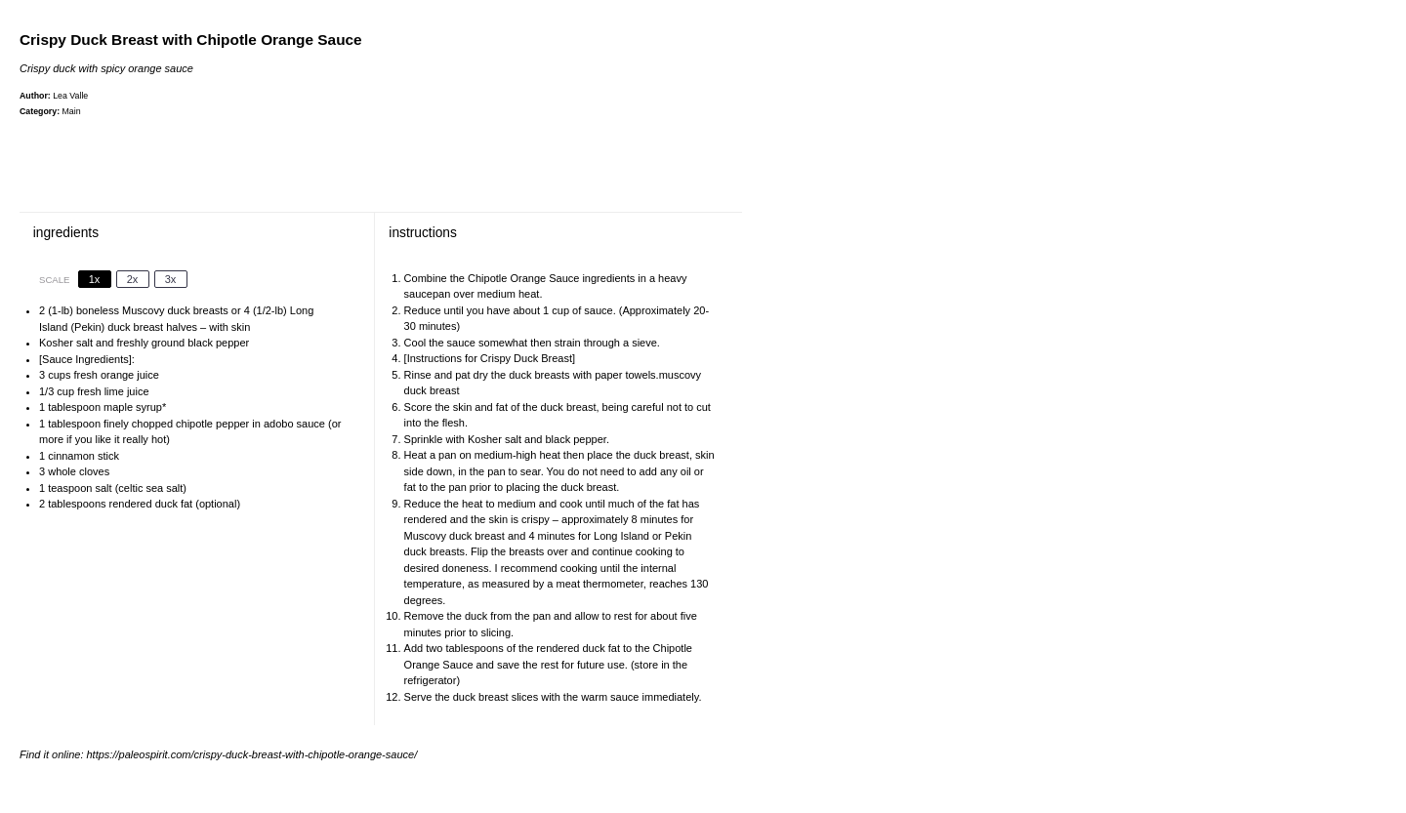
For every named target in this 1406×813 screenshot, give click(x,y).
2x (133, 279)
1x (95, 279)
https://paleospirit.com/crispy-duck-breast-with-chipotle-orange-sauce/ (252, 754)
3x (171, 279)
